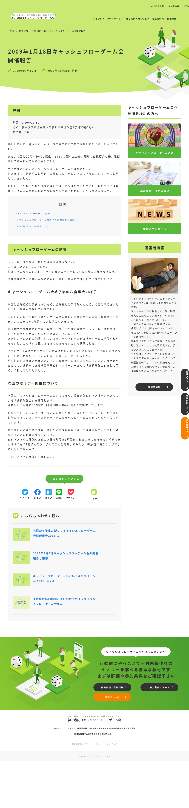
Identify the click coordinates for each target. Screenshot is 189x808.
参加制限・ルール (185, 404)
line (71, 499)
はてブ (56, 499)
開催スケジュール (185, 375)
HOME (11, 30)
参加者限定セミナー (115, 779)
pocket (87, 499)
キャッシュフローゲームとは (101, 18)
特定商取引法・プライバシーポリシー (86, 790)
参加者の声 (174, 6)
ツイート (25, 499)
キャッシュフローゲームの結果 (35, 213)
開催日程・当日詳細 (114, 731)
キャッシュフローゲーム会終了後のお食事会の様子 (51, 220)
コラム (81, 779)
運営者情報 (151, 18)
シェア (41, 499)
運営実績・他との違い (130, 18)
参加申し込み (114, 742)
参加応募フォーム (185, 432)
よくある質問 (157, 6)
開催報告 (164, 18)
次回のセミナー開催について (36, 226)
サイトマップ (115, 790)
